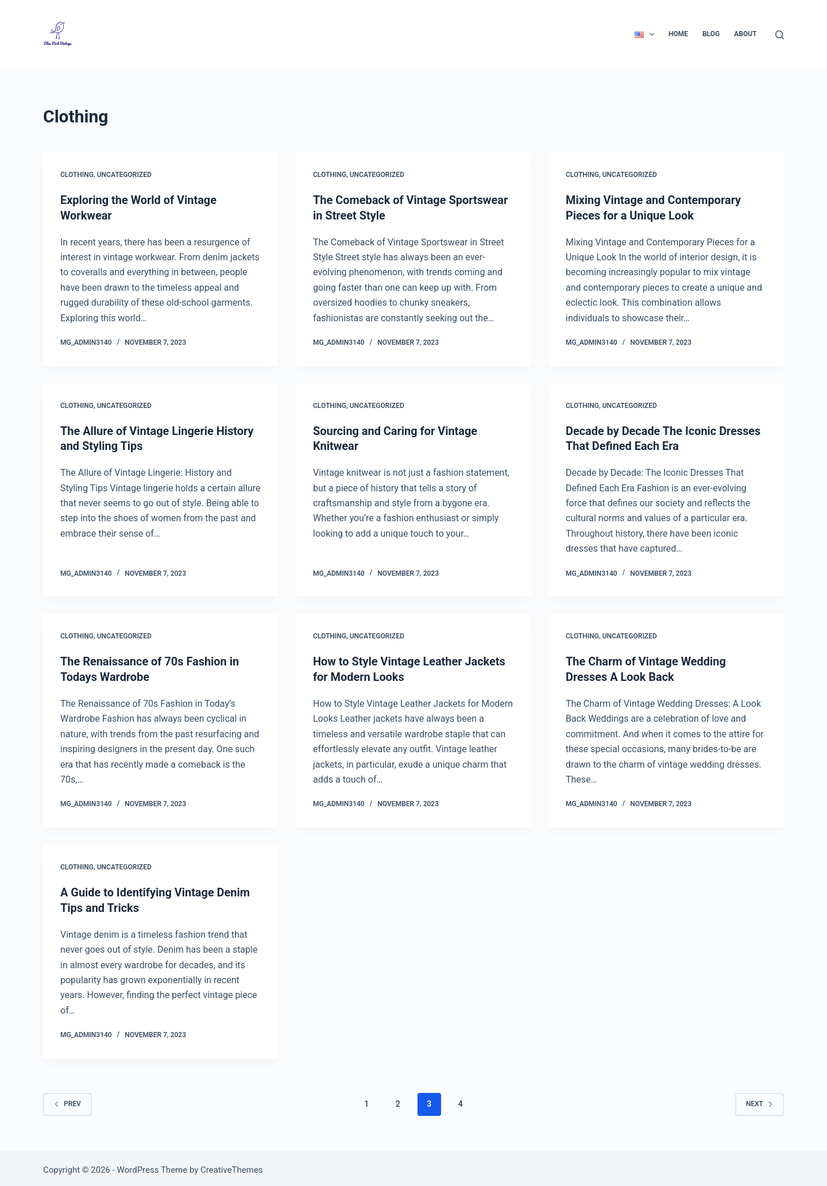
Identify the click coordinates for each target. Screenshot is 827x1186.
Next (759, 1100)
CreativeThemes (231, 1166)
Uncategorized (124, 175)
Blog (711, 34)
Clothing (77, 175)
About (745, 34)
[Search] (779, 34)
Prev (67, 1100)
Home (678, 34)
